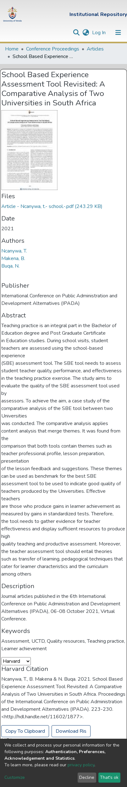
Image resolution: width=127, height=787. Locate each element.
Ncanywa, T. (14, 250)
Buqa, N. (10, 266)
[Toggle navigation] (118, 32)
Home (12, 48)
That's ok (109, 777)
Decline (86, 777)
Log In (99, 32)
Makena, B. (13, 258)
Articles (95, 48)
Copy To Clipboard (25, 731)
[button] (85, 32)
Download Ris (71, 731)
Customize (14, 777)
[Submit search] (76, 33)
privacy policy (81, 765)
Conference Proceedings (52, 48)
